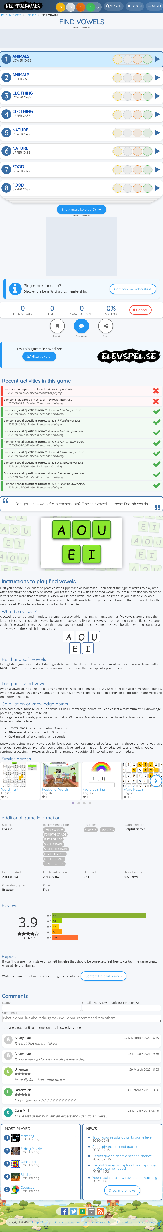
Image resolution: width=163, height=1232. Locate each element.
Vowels (91, 830)
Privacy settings (146, 1222)
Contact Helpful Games (103, 977)
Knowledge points (81, 313)
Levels (52, 313)
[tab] (73, 803)
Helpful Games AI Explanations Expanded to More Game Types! (124, 1166)
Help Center (56, 1222)
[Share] (105, 326)
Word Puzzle (133, 789)
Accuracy (111, 313)
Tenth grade (54, 864)
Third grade (53, 830)
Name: (6, 1003)
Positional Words (55, 789)
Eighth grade (54, 854)
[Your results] (95, 7)
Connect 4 (28, 1161)
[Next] (156, 781)
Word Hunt (9, 789)
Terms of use (125, 1222)
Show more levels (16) (82, 209)
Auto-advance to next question (116, 1146)
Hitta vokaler (39, 356)
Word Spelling (94, 789)
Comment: (9, 1013)
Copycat (27, 1187)
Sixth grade (53, 845)
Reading (107, 830)
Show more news (122, 1190)
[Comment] (81, 326)
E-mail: (87, 1003)
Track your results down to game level (122, 1137)
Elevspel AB (38, 1222)
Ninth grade (54, 859)
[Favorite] (57, 326)
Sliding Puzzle (31, 1149)
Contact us (73, 1222)
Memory (27, 1136)
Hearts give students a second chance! (122, 1156)
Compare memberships (133, 289)
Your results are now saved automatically (124, 1178)
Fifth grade (53, 840)
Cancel (141, 310)
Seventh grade (56, 850)
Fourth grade (55, 835)
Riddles (26, 1174)
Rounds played (22, 313)
